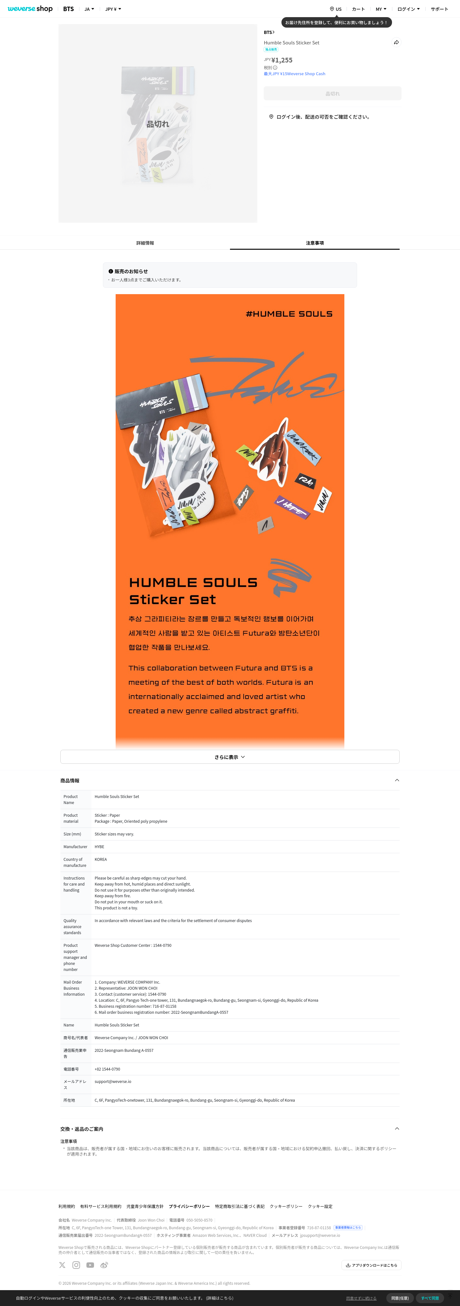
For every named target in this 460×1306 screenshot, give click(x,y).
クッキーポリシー (286, 1206)
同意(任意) (400, 1298)
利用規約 (66, 1206)
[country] (335, 9)
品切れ (333, 93)
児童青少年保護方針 (145, 1206)
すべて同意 (430, 1298)
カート (358, 9)
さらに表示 (230, 757)
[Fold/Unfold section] (230, 780)
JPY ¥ (110, 9)
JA (87, 9)
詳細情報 (145, 243)
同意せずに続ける (361, 1298)
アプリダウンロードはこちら (371, 1265)
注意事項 (315, 243)
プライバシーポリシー (189, 1206)
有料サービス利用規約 (100, 1206)
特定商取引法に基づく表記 (240, 1206)
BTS (268, 32)
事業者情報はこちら (348, 1227)
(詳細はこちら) (219, 1298)
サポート (440, 9)
